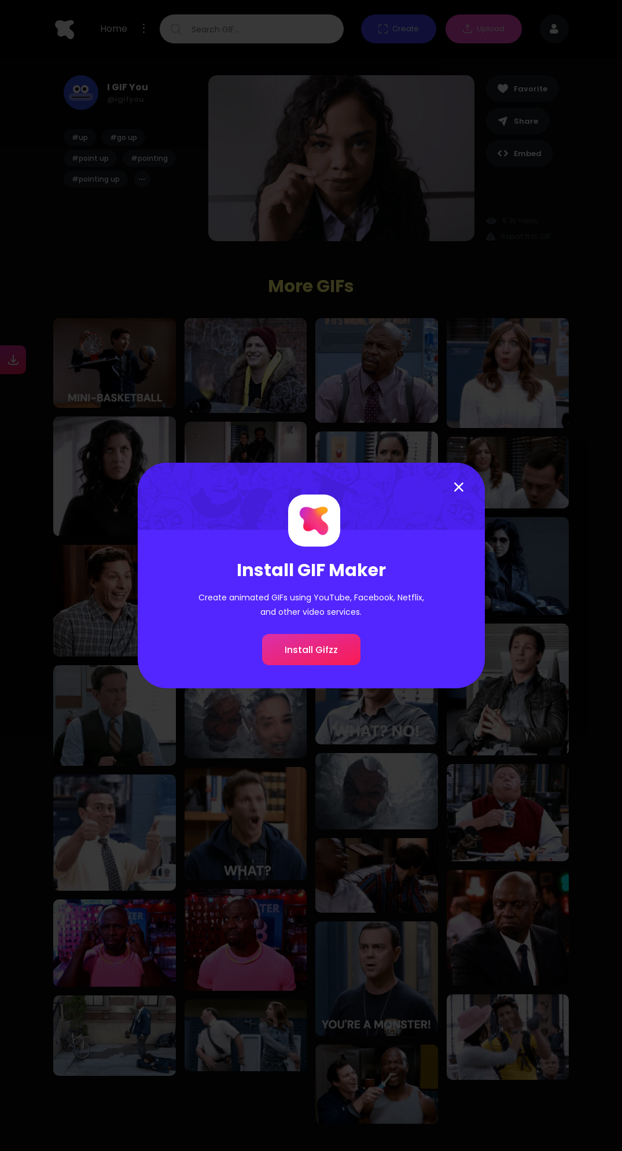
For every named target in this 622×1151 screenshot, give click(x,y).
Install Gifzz (311, 649)
